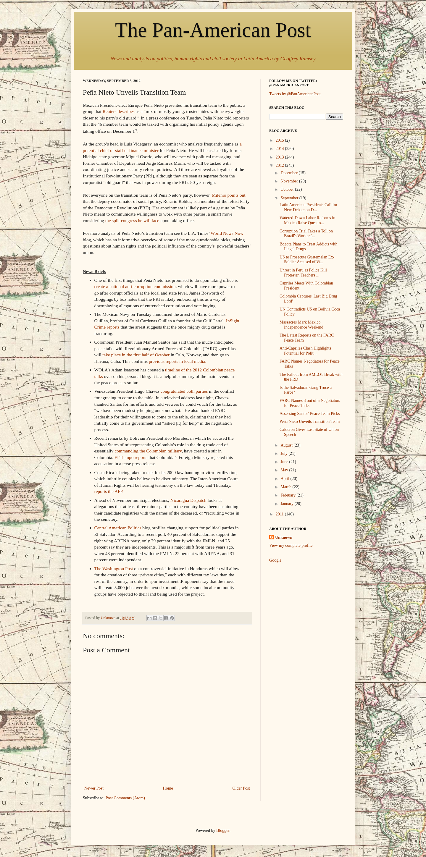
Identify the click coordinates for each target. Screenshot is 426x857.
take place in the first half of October (136, 354)
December (289, 173)
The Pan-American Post (213, 30)
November (289, 181)
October (287, 189)
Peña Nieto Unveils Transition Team (310, 421)
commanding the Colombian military (148, 450)
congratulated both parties (184, 391)
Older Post (241, 788)
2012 (280, 165)
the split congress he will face (132, 220)
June (284, 462)
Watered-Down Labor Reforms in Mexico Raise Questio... (307, 220)
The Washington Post (113, 568)
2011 (280, 514)
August (286, 445)
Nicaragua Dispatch (188, 500)
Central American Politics (117, 527)
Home (168, 788)
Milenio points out (229, 195)
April (285, 478)
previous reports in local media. (178, 361)
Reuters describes (119, 111)
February (288, 495)
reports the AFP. (109, 491)
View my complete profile (291, 545)
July (284, 453)
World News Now (227, 233)
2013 (280, 157)
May (284, 470)
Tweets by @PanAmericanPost (295, 94)
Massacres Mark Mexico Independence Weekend (301, 324)
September (289, 198)
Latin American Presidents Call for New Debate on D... (308, 207)
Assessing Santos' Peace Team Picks (310, 413)
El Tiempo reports (130, 457)
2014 (280, 148)
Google (275, 560)
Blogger (222, 830)
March (286, 487)
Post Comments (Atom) (125, 798)
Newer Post (94, 788)
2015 (280, 140)
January (287, 504)
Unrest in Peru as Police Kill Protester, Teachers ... (303, 272)
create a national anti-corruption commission (135, 286)
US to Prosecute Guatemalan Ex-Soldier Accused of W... (307, 259)
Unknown (283, 537)
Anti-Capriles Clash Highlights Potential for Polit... (305, 350)
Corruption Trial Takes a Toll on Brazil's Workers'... (306, 233)
